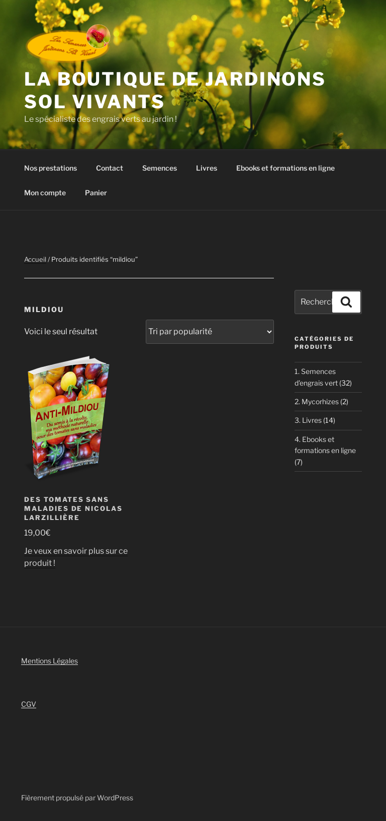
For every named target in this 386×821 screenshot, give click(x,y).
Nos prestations (50, 168)
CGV (28, 704)
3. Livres (308, 420)
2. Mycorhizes (317, 401)
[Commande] (210, 332)
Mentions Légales (49, 660)
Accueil (35, 259)
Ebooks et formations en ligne (285, 168)
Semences (159, 168)
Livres (206, 168)
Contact (109, 168)
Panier (96, 192)
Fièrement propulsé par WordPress (77, 797)
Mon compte (45, 192)
